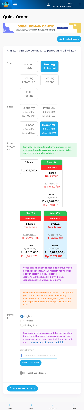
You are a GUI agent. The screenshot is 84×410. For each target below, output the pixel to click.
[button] (63, 5)
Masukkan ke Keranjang (22, 388)
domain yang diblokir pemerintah (47, 342)
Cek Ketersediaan (30, 362)
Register (29, 316)
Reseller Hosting (69, 39)
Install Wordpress (36, 373)
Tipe (9, 63)
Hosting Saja (31, 325)
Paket (10, 106)
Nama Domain (27, 350)
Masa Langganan (11, 146)
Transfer (29, 320)
